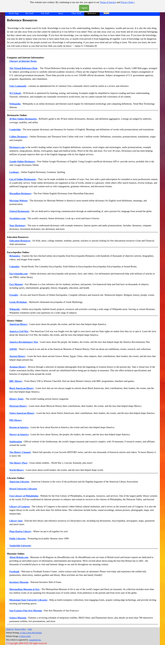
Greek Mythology (18, 302)
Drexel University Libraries (23, 488)
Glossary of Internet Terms (23, 61)
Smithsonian (15, 441)
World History (16, 470)
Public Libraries (17, 538)
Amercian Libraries (19, 481)
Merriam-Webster (18, 200)
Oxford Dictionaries (19, 211)
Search (106, 13)
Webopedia (15, 103)
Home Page (14, 13)
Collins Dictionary (18, 136)
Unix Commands (17, 86)
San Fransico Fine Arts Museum (25, 610)
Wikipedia (14, 309)
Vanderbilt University (20, 545)
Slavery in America (19, 434)
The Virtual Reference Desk (23, 68)
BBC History (15, 381)
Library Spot (16, 520)
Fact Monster (16, 284)
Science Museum (17, 617)
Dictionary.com (17, 147)
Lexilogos (14, 172)
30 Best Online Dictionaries (23, 118)
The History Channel (20, 452)
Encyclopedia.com (18, 273)
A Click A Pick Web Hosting (31, 633)
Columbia (14, 266)
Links (30, 629)
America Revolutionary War (23, 342)
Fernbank (14, 571)
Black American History (21, 388)
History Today (16, 399)
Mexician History (18, 406)
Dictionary (29, 161)
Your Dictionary (17, 225)
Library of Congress (19, 506)
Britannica (14, 256)
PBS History (15, 420)
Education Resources (19, 240)
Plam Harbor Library (20, 531)
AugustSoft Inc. (35, 640)
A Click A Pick (25, 636)
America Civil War (19, 331)
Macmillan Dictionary (20, 193)
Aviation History (17, 367)
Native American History (21, 413)
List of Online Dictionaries (22, 179)
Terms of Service (108, 2)
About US (10, 629)
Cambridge (15, 129)
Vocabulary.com (17, 218)
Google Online (16, 161)
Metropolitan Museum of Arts (24, 589)
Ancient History (17, 356)
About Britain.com (18, 557)
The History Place (18, 463)
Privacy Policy (128, 2)
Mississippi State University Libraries (28, 600)
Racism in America (19, 427)
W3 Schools (15, 93)
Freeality (13, 295)
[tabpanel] (82, 36)
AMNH (13, 349)
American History (18, 324)
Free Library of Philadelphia (23, 496)
